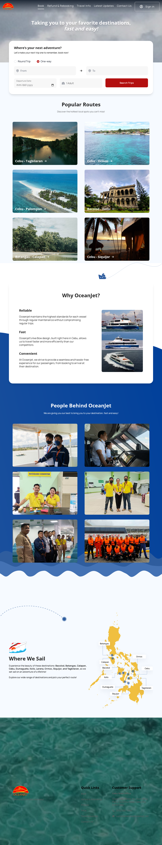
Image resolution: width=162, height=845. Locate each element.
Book (83, 793)
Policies (85, 804)
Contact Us (87, 821)
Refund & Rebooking (91, 799)
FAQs (83, 810)
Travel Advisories (89, 816)
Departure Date (23, 81)
